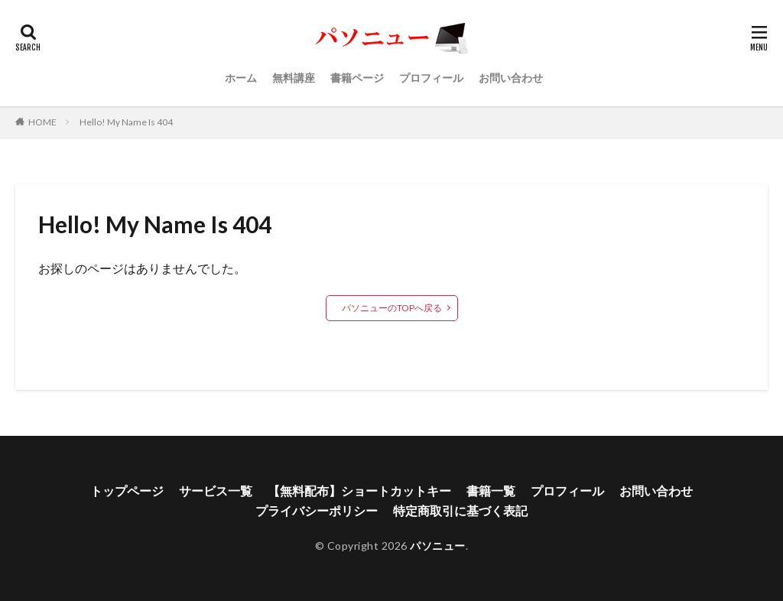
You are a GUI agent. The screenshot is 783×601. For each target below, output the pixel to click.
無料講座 (293, 77)
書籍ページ (357, 77)
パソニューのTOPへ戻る (392, 307)
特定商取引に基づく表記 (460, 510)
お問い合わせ (511, 77)
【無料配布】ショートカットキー (359, 490)
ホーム (241, 77)
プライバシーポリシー (316, 510)
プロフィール (431, 77)
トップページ (127, 490)
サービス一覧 (215, 490)
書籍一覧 (490, 490)
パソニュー (438, 545)
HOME (42, 122)
